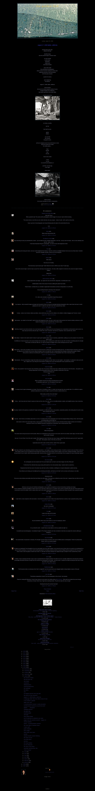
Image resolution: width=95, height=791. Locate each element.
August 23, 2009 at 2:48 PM (49, 493)
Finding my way (45, 620)
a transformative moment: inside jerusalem (35, 704)
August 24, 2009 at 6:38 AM (49, 563)
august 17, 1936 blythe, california (47, 45)
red (24, 691)
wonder (26, 734)
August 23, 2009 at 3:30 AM (49, 235)
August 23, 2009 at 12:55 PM (49, 472)
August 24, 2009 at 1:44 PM (49, 570)
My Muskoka (60, 579)
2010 (24, 665)
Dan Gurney (47, 459)
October (26, 672)
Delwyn (47, 257)
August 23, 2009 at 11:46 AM (49, 413)
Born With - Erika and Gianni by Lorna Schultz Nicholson (45, 643)
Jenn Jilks (47, 574)
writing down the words (44, 613)
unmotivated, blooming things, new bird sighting (45, 610)
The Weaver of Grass (47, 238)
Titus (47, 248)
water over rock (28, 702)
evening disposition (29, 686)
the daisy (26, 690)
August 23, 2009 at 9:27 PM (49, 515)
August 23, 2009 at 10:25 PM (49, 543)
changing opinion (28, 709)
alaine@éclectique (47, 525)
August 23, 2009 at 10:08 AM (49, 384)
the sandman (27, 688)
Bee (47, 387)
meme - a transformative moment (32, 723)
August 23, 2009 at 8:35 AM (49, 344)
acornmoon (45, 627)
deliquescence (27, 684)
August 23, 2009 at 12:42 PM (49, 444)
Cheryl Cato (47, 366)
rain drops (26, 681)
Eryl (47, 511)
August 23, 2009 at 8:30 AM (49, 314)
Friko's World (44, 630)
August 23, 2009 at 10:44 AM (49, 395)
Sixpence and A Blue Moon (47, 213)
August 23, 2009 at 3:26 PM (49, 500)
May (25, 755)
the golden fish (47, 6)
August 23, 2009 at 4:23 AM (49, 245)
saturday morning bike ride (31, 748)
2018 (24, 651)
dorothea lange (46, 204)
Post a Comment (47, 589)
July (25, 751)
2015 (24, 656)
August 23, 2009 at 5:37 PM (49, 508)
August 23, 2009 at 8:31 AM (49, 323)
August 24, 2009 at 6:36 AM (49, 553)
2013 (24, 660)
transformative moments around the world (34, 705)
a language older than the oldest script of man (36, 698)
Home (47, 591)
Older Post (81, 591)
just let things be (28, 744)
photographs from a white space (45, 615)
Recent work (45, 628)
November (27, 670)
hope (47, 428)
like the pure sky (28, 679)
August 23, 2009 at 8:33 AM (49, 332)
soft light (26, 714)
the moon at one (28, 737)
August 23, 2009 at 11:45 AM (49, 404)
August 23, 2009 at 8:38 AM (49, 354)
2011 (24, 663)
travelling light (27, 712)
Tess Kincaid (47, 537)
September (27, 674)
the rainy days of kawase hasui (32, 725)
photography (51, 204)
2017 (24, 653)
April (25, 757)
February (26, 760)
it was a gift (27, 727)
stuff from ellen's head (45, 609)
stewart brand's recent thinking (32, 735)
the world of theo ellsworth (30, 695)
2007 (24, 765)
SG (47, 295)
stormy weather (28, 721)
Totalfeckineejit (47, 567)
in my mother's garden (29, 700)
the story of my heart (29, 746)
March (26, 758)
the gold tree (27, 711)
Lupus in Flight (45, 623)
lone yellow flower (28, 716)
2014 (24, 658)
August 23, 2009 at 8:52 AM (49, 363)
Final (45, 635)
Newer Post (13, 591)
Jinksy (47, 231)
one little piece (27, 739)
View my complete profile (49, 772)
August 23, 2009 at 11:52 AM (49, 425)
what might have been (29, 732)
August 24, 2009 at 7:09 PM (49, 585)
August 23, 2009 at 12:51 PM (49, 456)
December (27, 668)
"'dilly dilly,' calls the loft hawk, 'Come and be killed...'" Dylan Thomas (45, 617)
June (25, 753)
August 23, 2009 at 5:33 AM (49, 275)
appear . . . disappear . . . (30, 707)
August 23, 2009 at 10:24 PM (49, 534)
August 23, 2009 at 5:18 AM (49, 254)
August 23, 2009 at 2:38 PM (49, 481)
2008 (24, 764)
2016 (24, 654)
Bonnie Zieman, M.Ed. (47, 278)
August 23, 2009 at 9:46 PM (49, 522)
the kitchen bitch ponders (45, 619)
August (26, 675)
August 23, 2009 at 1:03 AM (49, 227)
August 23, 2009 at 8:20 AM (49, 298)
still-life (26, 741)
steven (47, 302)
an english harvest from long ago (32, 693)
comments (26, 683)
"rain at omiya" (27, 750)
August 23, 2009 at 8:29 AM (49, 307)
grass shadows (27, 728)
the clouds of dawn (28, 677)
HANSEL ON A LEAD (45, 624)
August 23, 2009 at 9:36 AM (49, 375)
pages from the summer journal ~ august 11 (35, 720)
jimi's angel (27, 730)
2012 (24, 661)
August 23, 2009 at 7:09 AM (49, 291)
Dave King (47, 378)
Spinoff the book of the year (45, 639)
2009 (24, 667)
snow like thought (45, 638)
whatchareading (45, 642)
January (26, 762)
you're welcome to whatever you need (33, 718)
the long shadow (28, 743)
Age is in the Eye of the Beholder (45, 632)
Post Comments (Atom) (50, 593)
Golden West (47, 504)
